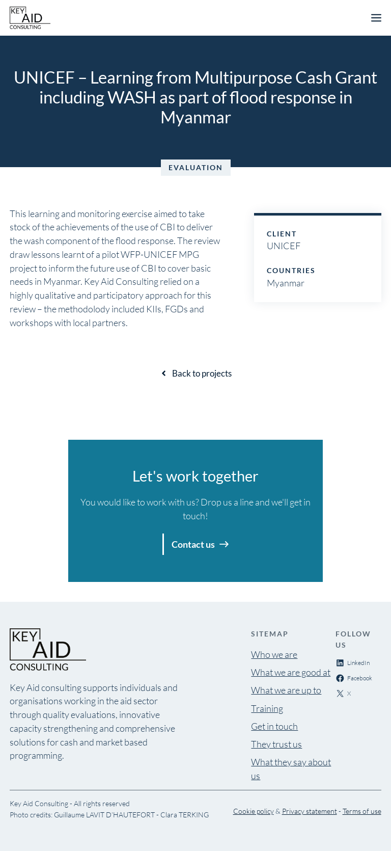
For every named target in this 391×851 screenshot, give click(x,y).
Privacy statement (309, 811)
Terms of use (362, 811)
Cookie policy (253, 811)
